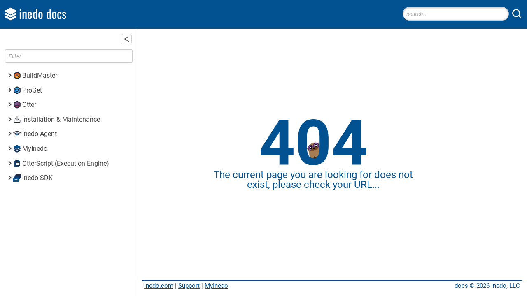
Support (189, 285)
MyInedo (216, 285)
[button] (126, 39)
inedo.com (158, 285)
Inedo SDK (37, 178)
